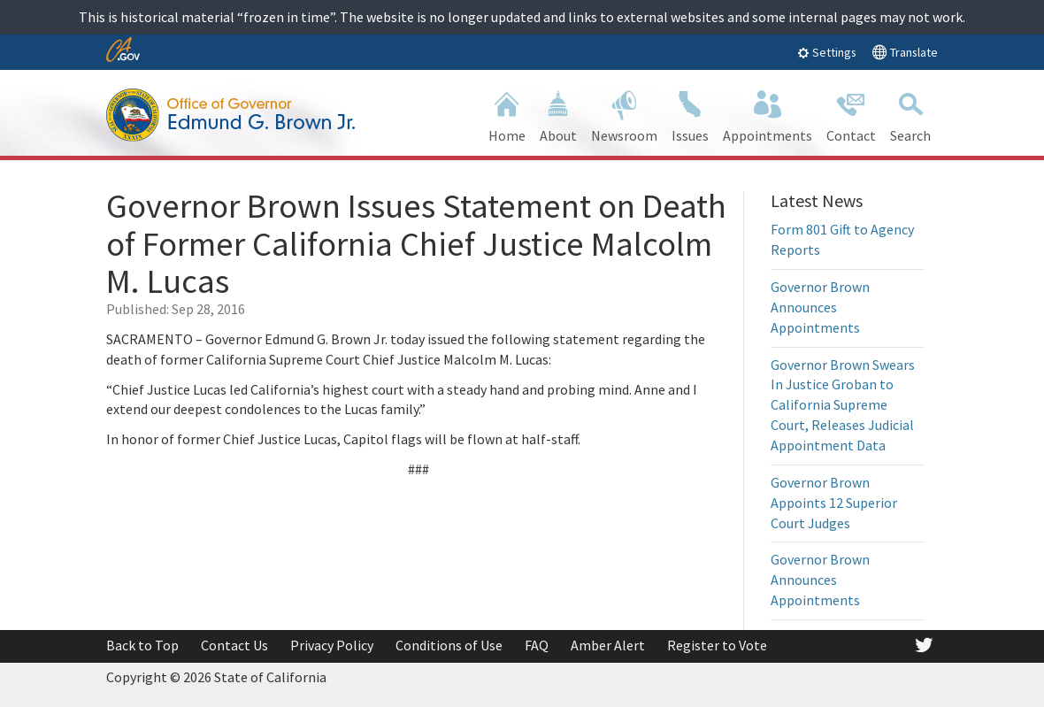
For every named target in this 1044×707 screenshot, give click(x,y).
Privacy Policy (331, 645)
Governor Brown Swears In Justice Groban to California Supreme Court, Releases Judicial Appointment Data (843, 405)
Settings (826, 52)
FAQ (537, 645)
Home (507, 114)
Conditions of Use (449, 645)
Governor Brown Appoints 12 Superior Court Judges (834, 502)
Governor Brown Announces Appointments (820, 307)
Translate (904, 51)
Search (910, 114)
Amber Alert (608, 645)
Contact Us (234, 645)
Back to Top (142, 645)
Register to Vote (717, 645)
